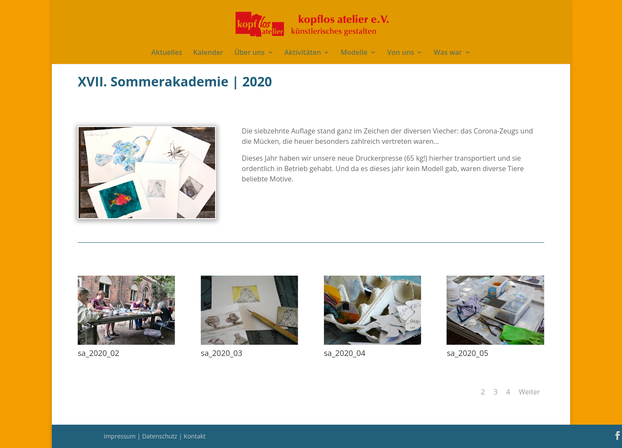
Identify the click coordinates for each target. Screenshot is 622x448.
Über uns (249, 53)
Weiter (529, 392)
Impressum (120, 436)
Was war (448, 53)
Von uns (400, 53)
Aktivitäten (302, 53)
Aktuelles (166, 53)
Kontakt (195, 436)
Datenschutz (160, 436)
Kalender (208, 53)
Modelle (354, 53)
